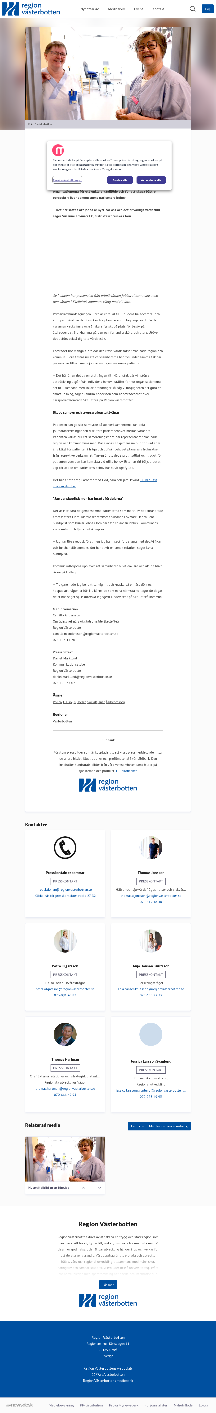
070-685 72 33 (151, 995)
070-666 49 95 (65, 1094)
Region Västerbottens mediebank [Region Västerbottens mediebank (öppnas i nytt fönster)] (108, 1380)
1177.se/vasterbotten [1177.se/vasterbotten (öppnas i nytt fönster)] (108, 1374)
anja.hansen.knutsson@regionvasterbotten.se (151, 989)
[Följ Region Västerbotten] (208, 8)
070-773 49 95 (151, 1096)
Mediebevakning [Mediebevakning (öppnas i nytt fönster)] (61, 1405)
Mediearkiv (116, 9)
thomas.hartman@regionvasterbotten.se (65, 1088)
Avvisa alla (120, 180)
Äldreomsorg (115, 702)
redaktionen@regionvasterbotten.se (65, 889)
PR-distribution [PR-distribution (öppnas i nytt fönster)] (91, 1405)
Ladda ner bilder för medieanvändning (159, 1126)
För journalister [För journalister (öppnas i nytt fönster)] (156, 1405)
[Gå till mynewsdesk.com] (20, 1405)
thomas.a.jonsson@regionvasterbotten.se (150, 895)
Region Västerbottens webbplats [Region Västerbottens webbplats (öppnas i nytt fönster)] (108, 1368)
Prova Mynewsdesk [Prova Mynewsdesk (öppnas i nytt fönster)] (123, 1405)
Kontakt (158, 9)
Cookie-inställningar (67, 180)
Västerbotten (62, 721)
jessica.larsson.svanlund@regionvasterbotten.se (151, 1090)
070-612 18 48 (151, 902)
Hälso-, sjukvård (74, 702)
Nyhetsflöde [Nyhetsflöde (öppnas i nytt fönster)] (183, 1405)
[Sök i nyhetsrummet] (193, 9)
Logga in (205, 1405)
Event (138, 9)
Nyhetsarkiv (89, 9)
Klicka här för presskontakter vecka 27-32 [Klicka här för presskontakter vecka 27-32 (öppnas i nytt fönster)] (65, 895)
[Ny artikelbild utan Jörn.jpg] (65, 1159)
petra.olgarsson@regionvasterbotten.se (65, 989)
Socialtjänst (96, 702)
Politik (57, 702)
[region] (109, 165)
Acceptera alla (151, 180)
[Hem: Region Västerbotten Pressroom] (31, 9)
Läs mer (108, 1285)
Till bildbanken (126, 771)
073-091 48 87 (65, 995)
